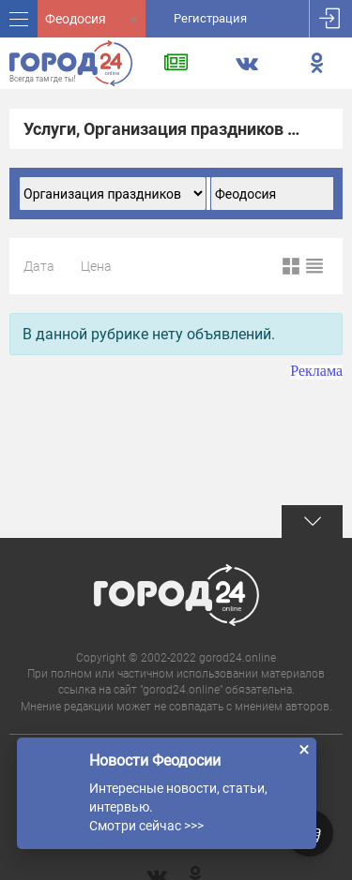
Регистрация (210, 18)
